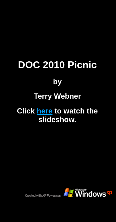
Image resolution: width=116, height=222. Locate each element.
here (45, 111)
